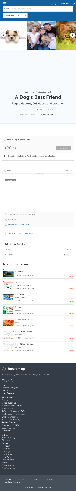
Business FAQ (8, 409)
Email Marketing (10, 417)
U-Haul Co (19, 282)
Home (26, 92)
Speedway (19, 272)
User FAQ (6, 391)
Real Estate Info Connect (14, 414)
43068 (19, 275)
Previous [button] (3, 35)
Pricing (5, 400)
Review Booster (9, 422)
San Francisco (9, 468)
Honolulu (6, 446)
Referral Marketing (11, 420)
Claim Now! (28, 233)
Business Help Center (12, 406)
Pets (33, 92)
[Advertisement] (38, 73)
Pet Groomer (65, 255)
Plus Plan (6, 431)
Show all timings (38, 173)
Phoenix (6, 463)
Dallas (5, 443)
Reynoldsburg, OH (28, 275)
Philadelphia (8, 460)
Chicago (6, 440)
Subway (18, 307)
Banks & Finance (20, 298)
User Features (8, 393)
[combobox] (15, 15)
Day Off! (69, 171)
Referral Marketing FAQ (13, 411)
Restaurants (19, 310)
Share (39, 109)
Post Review (46, 115)
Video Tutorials (9, 403)
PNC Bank (19, 295)
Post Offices (19, 335)
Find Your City (8, 438)
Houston (6, 449)
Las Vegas (6, 452)
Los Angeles (7, 454)
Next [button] (72, 35)
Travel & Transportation (23, 285)
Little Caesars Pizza (24, 319)
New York (6, 457)
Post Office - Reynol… (24, 332)
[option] (42, 35)
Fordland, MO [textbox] (15, 15)
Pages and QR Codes (12, 425)
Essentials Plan (9, 428)
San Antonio (8, 465)
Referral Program (10, 388)
